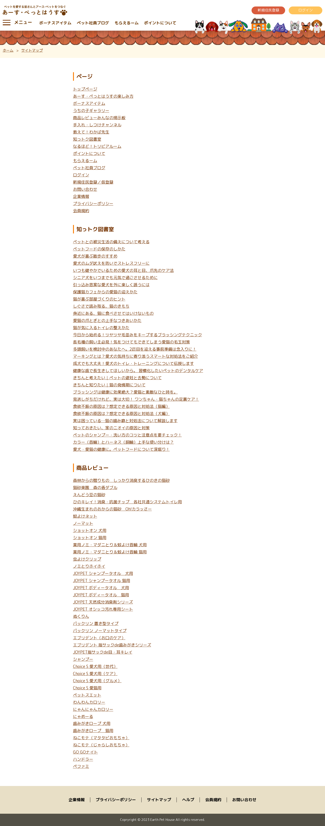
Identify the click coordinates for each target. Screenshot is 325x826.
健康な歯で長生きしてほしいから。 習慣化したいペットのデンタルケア (138, 370)
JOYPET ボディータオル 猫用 (101, 595)
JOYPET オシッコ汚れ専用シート (103, 609)
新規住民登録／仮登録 (93, 182)
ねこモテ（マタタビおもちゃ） (101, 738)
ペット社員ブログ (93, 23)
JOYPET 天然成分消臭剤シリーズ (103, 602)
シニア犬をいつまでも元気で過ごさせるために (115, 277)
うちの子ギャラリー (91, 110)
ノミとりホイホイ (89, 566)
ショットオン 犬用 (89, 530)
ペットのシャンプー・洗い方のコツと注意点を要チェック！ (127, 435)
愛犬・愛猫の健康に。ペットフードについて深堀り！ (121, 449)
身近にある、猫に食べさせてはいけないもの (113, 313)
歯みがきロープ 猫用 (93, 731)
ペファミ (81, 766)
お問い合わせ (85, 189)
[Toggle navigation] (7, 22)
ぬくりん (81, 616)
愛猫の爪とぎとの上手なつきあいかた (107, 320)
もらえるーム (126, 23)
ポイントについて (160, 23)
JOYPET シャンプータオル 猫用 (101, 580)
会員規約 (81, 211)
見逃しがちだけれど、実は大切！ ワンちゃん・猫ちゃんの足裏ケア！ (136, 399)
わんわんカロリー (89, 702)
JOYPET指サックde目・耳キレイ (102, 652)
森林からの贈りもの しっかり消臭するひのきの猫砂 (121, 480)
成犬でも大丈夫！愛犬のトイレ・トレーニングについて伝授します (133, 363)
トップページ (85, 89)
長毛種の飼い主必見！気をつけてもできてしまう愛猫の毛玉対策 (131, 342)
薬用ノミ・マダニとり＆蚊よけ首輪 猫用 (110, 552)
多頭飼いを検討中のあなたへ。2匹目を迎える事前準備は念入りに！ (134, 349)
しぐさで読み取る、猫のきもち (101, 306)
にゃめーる (83, 716)
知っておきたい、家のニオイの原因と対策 (111, 428)
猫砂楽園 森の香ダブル (95, 487)
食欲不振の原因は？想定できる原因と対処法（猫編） (121, 406)
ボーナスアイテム (55, 23)
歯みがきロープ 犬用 (91, 723)
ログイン (305, 10)
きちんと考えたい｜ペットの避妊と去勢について (117, 378)
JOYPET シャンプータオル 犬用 (103, 573)
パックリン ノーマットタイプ (100, 630)
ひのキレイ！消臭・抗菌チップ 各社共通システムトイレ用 (127, 502)
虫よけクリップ (87, 559)
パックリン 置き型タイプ (95, 623)
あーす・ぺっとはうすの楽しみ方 (103, 96)
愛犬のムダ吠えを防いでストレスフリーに (111, 263)
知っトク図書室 (87, 139)
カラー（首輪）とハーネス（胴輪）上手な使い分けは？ (123, 442)
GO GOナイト (85, 752)
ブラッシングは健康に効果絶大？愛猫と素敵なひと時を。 (125, 392)
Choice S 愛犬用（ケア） (95, 673)
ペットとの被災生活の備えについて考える (111, 242)
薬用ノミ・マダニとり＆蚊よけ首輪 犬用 (110, 545)
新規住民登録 (268, 10)
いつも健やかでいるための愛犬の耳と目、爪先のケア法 (123, 270)
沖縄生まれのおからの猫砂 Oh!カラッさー (112, 509)
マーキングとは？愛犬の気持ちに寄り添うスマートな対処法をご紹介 (135, 356)
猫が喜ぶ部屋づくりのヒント (99, 299)
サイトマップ (159, 799)
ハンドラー (83, 759)
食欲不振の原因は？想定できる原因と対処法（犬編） (121, 413)
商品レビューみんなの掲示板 (99, 118)
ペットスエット (87, 695)
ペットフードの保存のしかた (99, 249)
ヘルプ (188, 799)
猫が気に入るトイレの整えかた (101, 327)
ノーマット (83, 523)
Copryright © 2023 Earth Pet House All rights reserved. (162, 820)
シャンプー (83, 659)
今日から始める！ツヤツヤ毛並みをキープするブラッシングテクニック (137, 335)
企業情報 (81, 196)
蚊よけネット (85, 516)
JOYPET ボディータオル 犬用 (101, 588)
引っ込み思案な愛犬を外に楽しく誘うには (111, 285)
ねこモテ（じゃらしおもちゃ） (101, 745)
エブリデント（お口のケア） (99, 638)
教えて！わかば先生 (91, 132)
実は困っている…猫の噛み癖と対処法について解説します (125, 421)
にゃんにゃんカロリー (93, 709)
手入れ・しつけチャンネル (97, 125)
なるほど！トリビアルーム (97, 146)
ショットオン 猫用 (89, 537)
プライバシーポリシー (93, 203)
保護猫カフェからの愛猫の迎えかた (105, 292)
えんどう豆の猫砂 (89, 495)
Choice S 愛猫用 (87, 688)
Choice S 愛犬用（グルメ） (97, 681)
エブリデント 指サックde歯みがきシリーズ (112, 645)
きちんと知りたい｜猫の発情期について (109, 385)
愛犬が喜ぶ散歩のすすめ (95, 256)
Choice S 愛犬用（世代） (95, 666)
